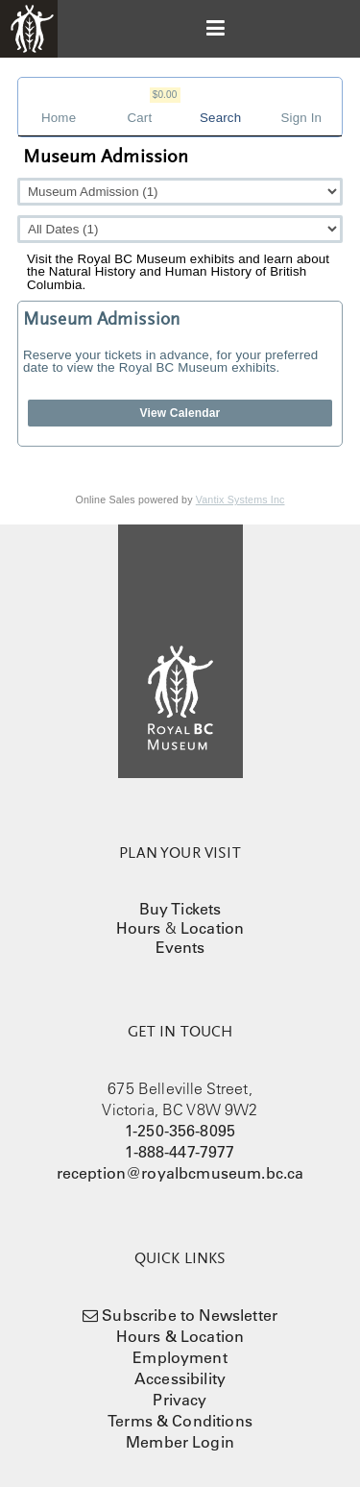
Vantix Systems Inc (240, 499)
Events (180, 947)
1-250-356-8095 (180, 1130)
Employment (180, 1357)
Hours (138, 928)
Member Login (180, 1441)
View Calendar (180, 413)
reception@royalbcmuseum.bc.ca (180, 1172)
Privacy (179, 1399)
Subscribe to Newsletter (189, 1315)
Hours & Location (180, 1336)
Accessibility (180, 1378)
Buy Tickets (180, 908)
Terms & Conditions (180, 1420)
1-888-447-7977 (179, 1151)
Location (212, 928)
